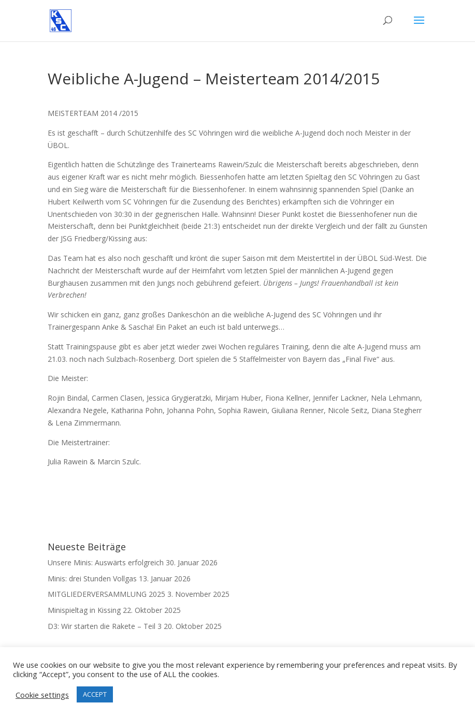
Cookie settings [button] (42, 694)
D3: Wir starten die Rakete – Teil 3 (105, 626)
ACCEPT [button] (95, 694)
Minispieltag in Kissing (84, 610)
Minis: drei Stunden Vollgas (92, 578)
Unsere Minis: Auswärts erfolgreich (106, 562)
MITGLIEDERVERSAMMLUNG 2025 (106, 594)
